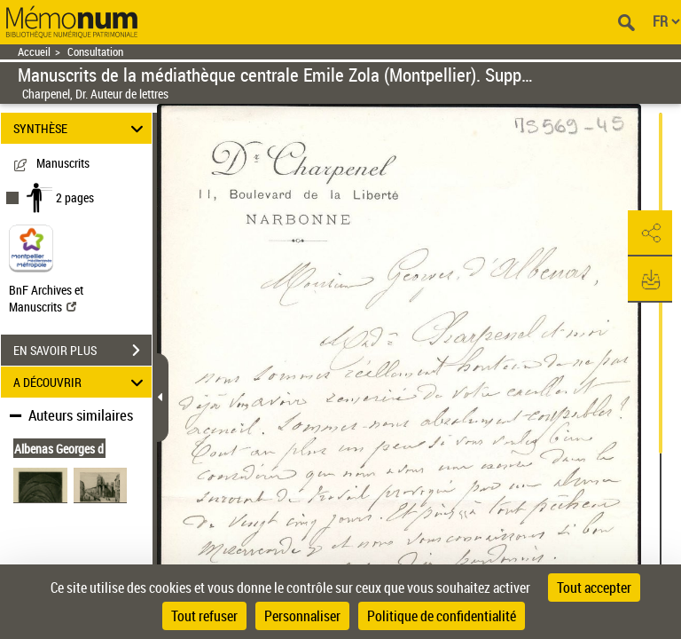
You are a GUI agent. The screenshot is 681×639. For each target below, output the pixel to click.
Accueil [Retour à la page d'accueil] (34, 51)
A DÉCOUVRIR (81, 382)
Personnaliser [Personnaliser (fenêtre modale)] (302, 616)
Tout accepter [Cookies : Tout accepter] (594, 587)
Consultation (95, 51)
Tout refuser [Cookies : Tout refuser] (204, 616)
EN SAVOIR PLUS (82, 350)
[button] (650, 233)
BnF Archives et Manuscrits (46, 298)
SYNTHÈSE (81, 128)
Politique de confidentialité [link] (441, 616)
